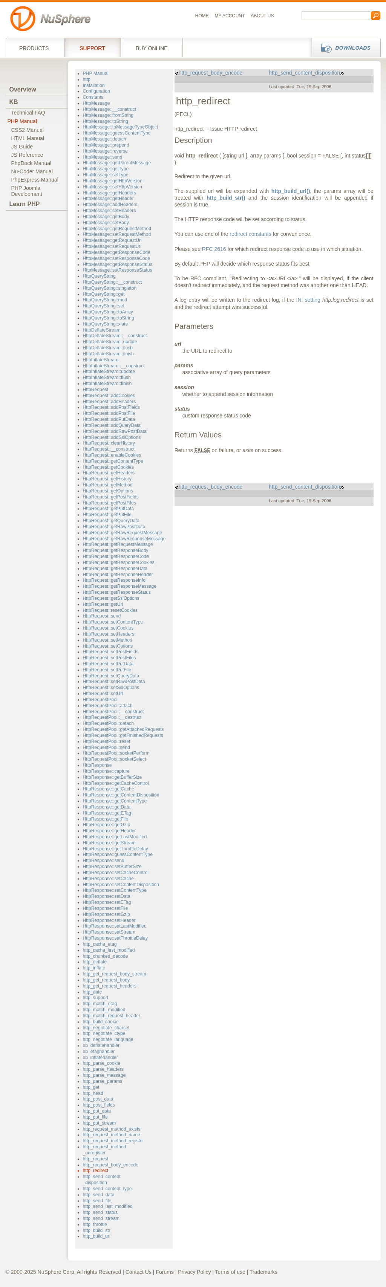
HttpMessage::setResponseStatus (117, 270)
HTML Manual (27, 138)
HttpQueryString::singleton (110, 288)
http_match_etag (100, 1003)
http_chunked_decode (105, 956)
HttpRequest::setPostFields (110, 651)
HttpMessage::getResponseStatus (118, 264)
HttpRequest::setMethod (107, 640)
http (86, 79)
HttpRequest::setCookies (108, 628)
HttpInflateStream (101, 359)
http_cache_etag (100, 944)
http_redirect (96, 1170)
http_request (96, 1159)
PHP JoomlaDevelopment (27, 191)
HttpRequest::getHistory (107, 478)
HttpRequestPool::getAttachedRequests (123, 729)
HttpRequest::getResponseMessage (120, 586)
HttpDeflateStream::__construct (115, 335)
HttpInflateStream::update (109, 371)
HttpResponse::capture (106, 771)
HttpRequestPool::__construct (113, 711)
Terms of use (230, 1272)
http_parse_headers (103, 1069)
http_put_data (97, 1111)
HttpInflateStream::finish (107, 383)
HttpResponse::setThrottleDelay (115, 938)
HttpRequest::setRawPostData (114, 681)
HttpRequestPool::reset (106, 741)
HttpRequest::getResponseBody (116, 550)
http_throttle (95, 1224)
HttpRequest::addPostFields (111, 407)
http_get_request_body (106, 980)
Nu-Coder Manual (32, 171)
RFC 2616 (214, 249)
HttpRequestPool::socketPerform (116, 753)
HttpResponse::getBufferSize (112, 777)
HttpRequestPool (100, 699)
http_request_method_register (113, 1140)
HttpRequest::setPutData (108, 663)
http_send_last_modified (108, 1206)
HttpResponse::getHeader (109, 830)
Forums (164, 1272)
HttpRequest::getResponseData (115, 568)
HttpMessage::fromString (108, 115)
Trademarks (263, 1272)
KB (13, 102)
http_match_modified (104, 1009)
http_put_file (95, 1117)
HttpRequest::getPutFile (107, 514)
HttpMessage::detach (104, 139)
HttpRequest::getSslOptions (111, 598)
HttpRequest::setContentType (113, 622)
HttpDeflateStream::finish (108, 353)
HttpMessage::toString (105, 121)
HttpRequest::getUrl (103, 604)
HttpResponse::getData (107, 807)
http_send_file (97, 1200)
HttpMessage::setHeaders (109, 210)
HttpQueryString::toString (108, 318)
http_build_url (96, 1236)
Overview (22, 89)
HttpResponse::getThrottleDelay (115, 848)
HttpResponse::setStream (109, 932)
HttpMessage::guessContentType (117, 133)
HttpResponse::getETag (107, 813)
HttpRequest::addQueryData (112, 425)
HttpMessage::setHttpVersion (112, 187)
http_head (93, 1093)
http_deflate (95, 961)
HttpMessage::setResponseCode (116, 258)
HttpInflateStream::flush (107, 377)
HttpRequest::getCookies (108, 467)
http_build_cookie (101, 1021)
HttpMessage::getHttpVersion (112, 180)
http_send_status (100, 1212)
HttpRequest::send (102, 616)
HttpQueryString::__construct (112, 282)
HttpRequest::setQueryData (111, 676)
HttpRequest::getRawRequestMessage (122, 532)
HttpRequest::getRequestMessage (118, 544)
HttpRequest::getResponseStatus (117, 592)
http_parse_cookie (101, 1063)
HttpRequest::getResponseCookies (119, 562)
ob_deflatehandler (101, 1045)
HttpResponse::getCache (108, 789)
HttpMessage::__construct (109, 109)
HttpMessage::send (103, 157)
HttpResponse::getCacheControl (116, 783)
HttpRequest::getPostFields (111, 497)
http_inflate (94, 968)
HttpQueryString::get (104, 294)
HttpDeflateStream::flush (108, 347)
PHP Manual (22, 121)
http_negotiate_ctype (104, 1033)
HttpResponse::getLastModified (115, 836)
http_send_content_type (107, 1188)
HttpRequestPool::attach (108, 705)
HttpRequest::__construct (109, 449)
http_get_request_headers (109, 986)
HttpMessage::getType (106, 168)
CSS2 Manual (27, 130)
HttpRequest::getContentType (113, 461)
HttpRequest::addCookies (109, 395)
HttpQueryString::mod (105, 300)
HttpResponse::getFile (105, 819)
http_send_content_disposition (102, 1179)
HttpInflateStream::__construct (114, 365)
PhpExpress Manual (34, 180)
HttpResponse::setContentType (115, 890)
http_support (96, 997)
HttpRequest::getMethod (108, 485)
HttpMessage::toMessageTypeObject (120, 127)
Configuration (96, 91)
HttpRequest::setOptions (108, 646)
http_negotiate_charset (106, 1027)
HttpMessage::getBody (106, 216)
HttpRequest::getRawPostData (114, 526)
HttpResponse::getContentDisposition (121, 795)
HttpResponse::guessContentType (118, 854)
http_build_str (96, 1230)
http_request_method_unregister (104, 1150)
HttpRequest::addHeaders (109, 401)
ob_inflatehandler (100, 1057)
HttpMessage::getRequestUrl (112, 240)
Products (35, 47)
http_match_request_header (111, 1015)
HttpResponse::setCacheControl (116, 872)
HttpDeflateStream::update (110, 341)
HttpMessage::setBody (106, 222)
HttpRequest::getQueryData (111, 520)
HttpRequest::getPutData (108, 508)
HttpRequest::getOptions (108, 491)
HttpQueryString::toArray (108, 312)
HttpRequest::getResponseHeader (118, 574)
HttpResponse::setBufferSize (112, 866)
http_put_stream (99, 1123)
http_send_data (99, 1194)
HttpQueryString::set (103, 306)
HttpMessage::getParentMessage (117, 162)
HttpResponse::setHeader (109, 920)
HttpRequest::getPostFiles (109, 503)
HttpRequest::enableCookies (112, 455)
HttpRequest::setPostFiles (109, 657)
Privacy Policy (194, 1272)
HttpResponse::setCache (108, 878)
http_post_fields (99, 1105)
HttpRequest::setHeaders (109, 634)
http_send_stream (101, 1218)
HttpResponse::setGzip (106, 914)
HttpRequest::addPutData (109, 419)
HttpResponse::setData (106, 896)
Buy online (152, 47)
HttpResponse (97, 765)
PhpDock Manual (31, 163)
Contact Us (139, 1272)
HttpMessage (96, 103)
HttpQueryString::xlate (105, 324)
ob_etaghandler (99, 1051)
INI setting (308, 300)
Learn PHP (24, 204)
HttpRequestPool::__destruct (112, 717)
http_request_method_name (111, 1134)
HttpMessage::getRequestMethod (117, 228)
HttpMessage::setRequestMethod (117, 234)
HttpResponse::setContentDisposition (121, 884)
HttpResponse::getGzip (106, 824)
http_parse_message (104, 1075)
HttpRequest (96, 389)
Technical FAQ (28, 113)
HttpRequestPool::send (106, 747)
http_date (92, 992)
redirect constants (250, 234)
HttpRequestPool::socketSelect (114, 759)
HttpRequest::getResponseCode (116, 556)
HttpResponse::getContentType (115, 801)
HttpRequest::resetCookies (110, 610)
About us (262, 15)
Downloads (344, 47)
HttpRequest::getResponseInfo (114, 580)
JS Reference (27, 155)
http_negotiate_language (108, 1039)
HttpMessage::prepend (106, 145)
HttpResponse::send (103, 860)
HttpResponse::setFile (105, 908)
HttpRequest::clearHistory (109, 443)
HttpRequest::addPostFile (109, 413)
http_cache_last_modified (109, 950)
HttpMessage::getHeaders (109, 193)
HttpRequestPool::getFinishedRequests (123, 735)
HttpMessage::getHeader (108, 198)
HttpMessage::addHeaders (110, 204)
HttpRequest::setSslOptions (111, 687)
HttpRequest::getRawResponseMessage (124, 538)
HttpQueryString (99, 276)
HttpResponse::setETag (107, 902)
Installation (94, 85)
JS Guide (22, 147)
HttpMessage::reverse (105, 151)
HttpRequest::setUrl (103, 693)
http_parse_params (103, 1081)
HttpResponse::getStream (109, 842)
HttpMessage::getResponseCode (116, 252)
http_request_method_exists (112, 1129)
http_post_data (98, 1099)
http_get (91, 1087)
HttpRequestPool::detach (108, 723)
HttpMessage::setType (106, 174)
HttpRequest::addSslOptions (112, 437)
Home (202, 15)
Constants (93, 97)
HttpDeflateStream (102, 330)
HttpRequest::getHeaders (109, 472)
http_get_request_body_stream (115, 974)
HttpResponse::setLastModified (115, 926)
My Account (230, 15)
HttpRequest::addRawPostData (115, 431)
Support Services (92, 47)
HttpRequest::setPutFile (107, 670)
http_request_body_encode (111, 1165)
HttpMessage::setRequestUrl (112, 246)
